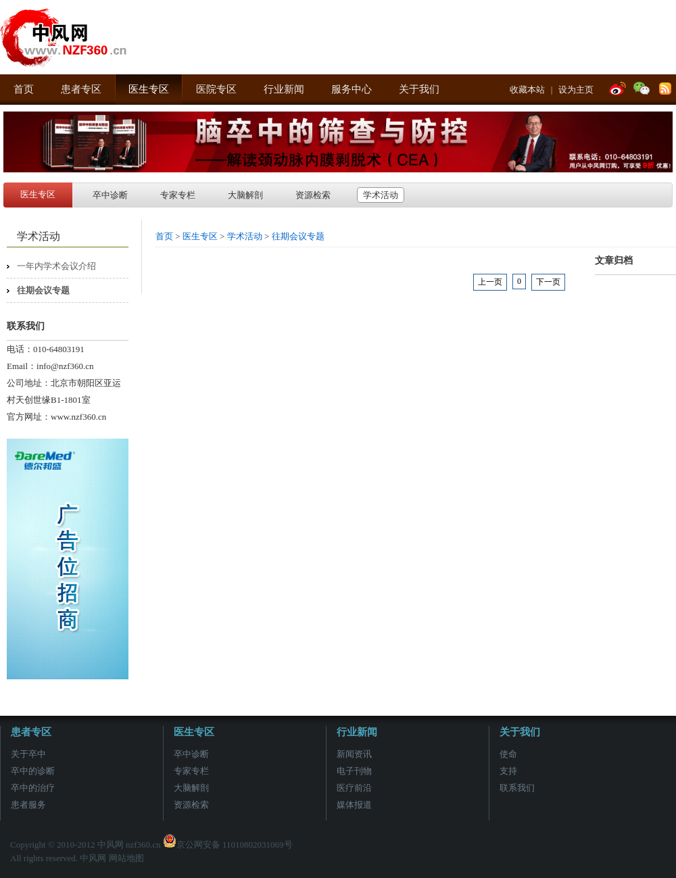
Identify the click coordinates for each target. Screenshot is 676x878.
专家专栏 (177, 195)
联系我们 (517, 788)
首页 (24, 89)
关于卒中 (28, 754)
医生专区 (148, 89)
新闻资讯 (354, 754)
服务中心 (351, 89)
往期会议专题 (43, 290)
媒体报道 (354, 805)
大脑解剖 (245, 195)
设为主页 (576, 89)
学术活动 (380, 195)
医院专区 (216, 89)
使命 (508, 754)
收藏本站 (527, 89)
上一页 (490, 282)
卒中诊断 (110, 195)
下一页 (548, 282)
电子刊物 (354, 771)
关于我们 (419, 89)
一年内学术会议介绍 (56, 266)
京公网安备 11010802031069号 (228, 844)
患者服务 (28, 805)
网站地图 (126, 858)
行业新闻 (284, 89)
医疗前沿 (354, 788)
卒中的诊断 (33, 771)
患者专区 (81, 89)
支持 (508, 771)
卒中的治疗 (33, 788)
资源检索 (313, 195)
